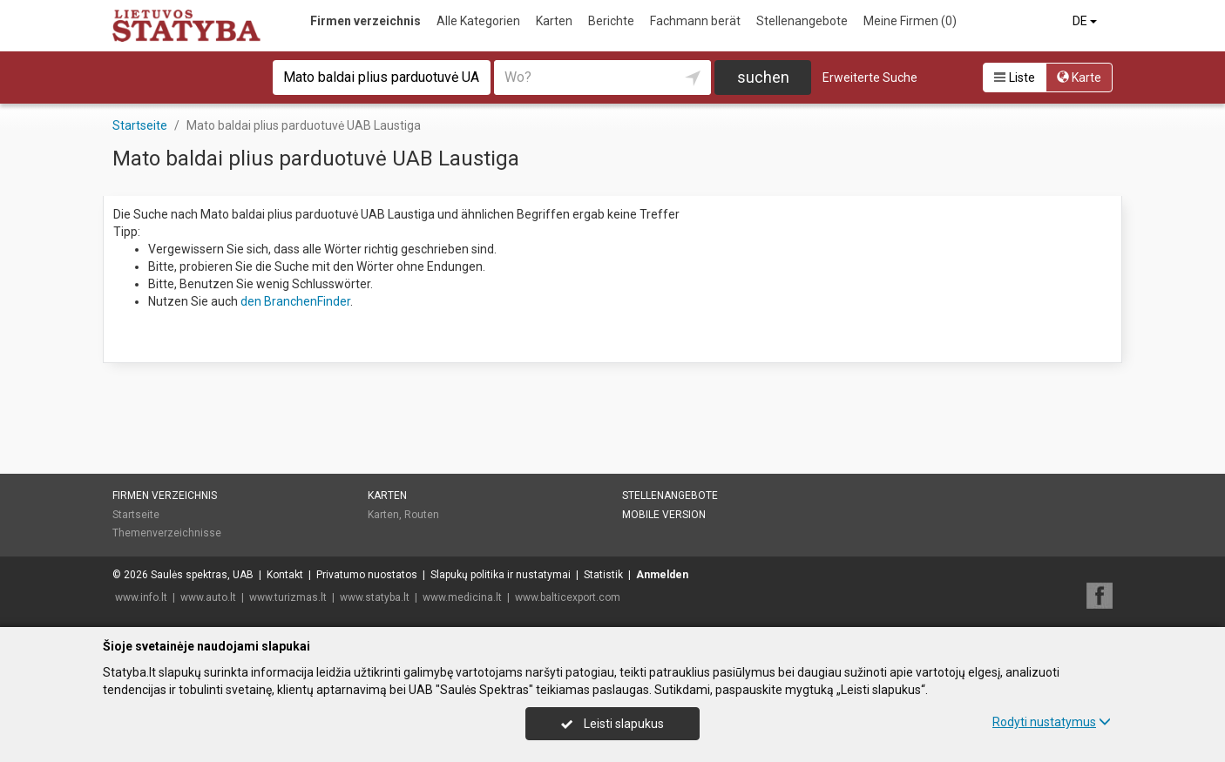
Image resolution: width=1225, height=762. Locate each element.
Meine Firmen (910, 21)
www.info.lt (141, 597)
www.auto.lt (208, 597)
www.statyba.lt (374, 597)
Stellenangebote (802, 21)
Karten (554, 21)
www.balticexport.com (567, 597)
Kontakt (285, 575)
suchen (763, 77)
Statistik (603, 575)
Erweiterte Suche (869, 77)
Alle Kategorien (478, 21)
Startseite (135, 515)
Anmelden (662, 575)
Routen (421, 515)
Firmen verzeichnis (365, 21)
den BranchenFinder (295, 301)
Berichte (611, 21)
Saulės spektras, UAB (202, 575)
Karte (1079, 77)
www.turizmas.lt (288, 597)
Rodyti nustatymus (1051, 722)
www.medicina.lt (462, 597)
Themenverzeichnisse (166, 533)
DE (1086, 21)
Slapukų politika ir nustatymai (500, 575)
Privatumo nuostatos (366, 575)
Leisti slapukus (612, 724)
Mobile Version (664, 515)
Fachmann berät (695, 21)
